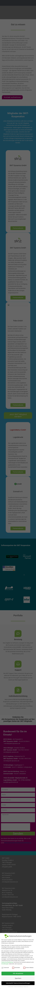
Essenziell (5, 967)
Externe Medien (28, 967)
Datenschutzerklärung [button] (18, 986)
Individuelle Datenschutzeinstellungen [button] (18, 983)
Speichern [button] (18, 978)
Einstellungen (4, 964)
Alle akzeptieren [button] (18, 973)
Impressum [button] (26, 986)
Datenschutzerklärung (7, 962)
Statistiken (16, 967)
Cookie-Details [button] (11, 986)
